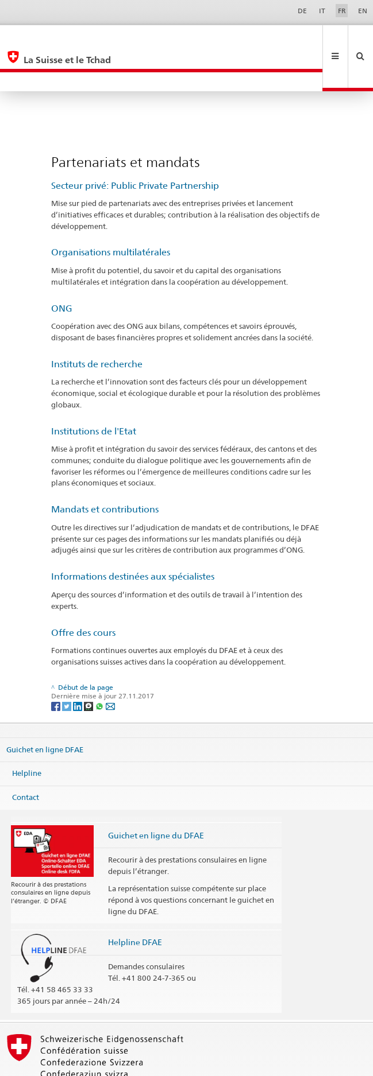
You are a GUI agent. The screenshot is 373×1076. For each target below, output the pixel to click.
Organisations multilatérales (110, 213)
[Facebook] (56, 667)
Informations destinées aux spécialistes (132, 538)
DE (302, 10)
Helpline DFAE (135, 903)
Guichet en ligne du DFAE (156, 797)
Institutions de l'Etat (93, 392)
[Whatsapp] (100, 667)
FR (342, 10)
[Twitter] (67, 667)
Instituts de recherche (97, 325)
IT (322, 10)
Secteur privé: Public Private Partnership (135, 147)
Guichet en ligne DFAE (44, 711)
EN (362, 10)
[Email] (110, 667)
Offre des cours (83, 594)
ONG (61, 270)
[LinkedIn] (78, 667)
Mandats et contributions (105, 470)
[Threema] (89, 667)
